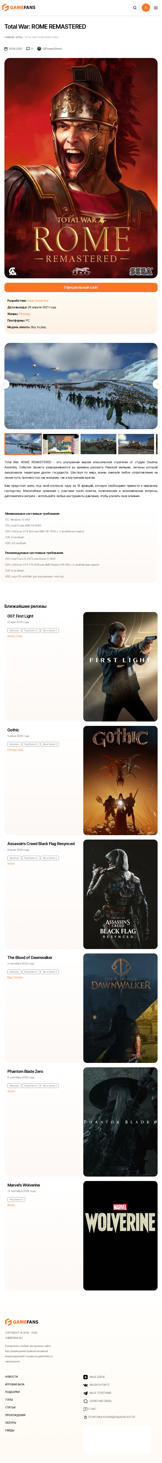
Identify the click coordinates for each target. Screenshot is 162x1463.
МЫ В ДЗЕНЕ (94, 1377)
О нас (89, 1409)
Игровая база (14, 1384)
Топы (9, 1399)
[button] (135, 7)
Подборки (12, 1392)
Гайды (9, 1430)
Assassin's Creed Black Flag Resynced (41, 843)
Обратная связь (97, 1401)
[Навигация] (156, 7)
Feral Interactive (38, 300)
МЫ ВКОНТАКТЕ (96, 1385)
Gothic (13, 730)
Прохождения (15, 1415)
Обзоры (10, 1423)
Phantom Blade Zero (25, 1071)
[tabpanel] (81, 386)
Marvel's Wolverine (24, 1185)
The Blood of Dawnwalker (30, 957)
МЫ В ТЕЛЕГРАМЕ (97, 1393)
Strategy (24, 314)
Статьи (10, 1407)
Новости (11, 1376)
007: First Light (20, 616)
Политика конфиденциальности (109, 1417)
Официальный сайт (81, 287)
